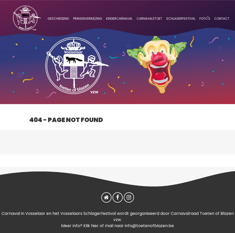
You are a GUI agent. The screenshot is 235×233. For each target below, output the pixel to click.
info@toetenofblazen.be (149, 226)
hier (95, 226)
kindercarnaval (119, 18)
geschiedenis (58, 18)
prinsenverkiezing (87, 18)
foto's (204, 18)
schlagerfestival (180, 18)
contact (221, 18)
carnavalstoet (149, 18)
